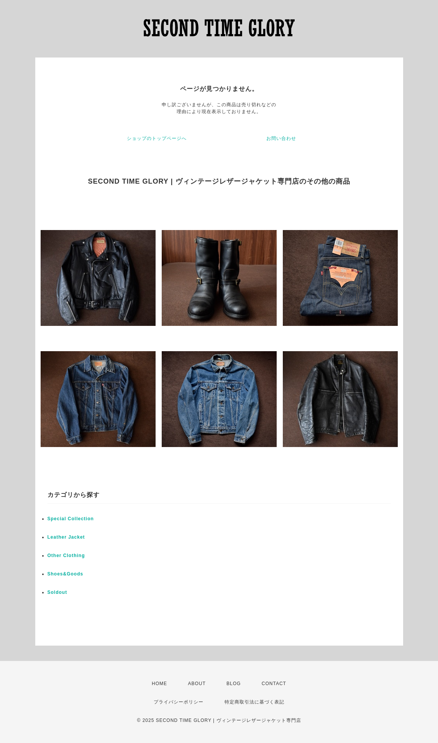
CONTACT (274, 683)
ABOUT (196, 683)
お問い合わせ (281, 138)
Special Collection (71, 518)
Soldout (57, 592)
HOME (159, 683)
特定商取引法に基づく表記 (254, 702)
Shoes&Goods (66, 574)
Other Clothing (66, 555)
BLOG (233, 683)
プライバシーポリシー (178, 702)
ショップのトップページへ (157, 138)
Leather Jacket (66, 537)
